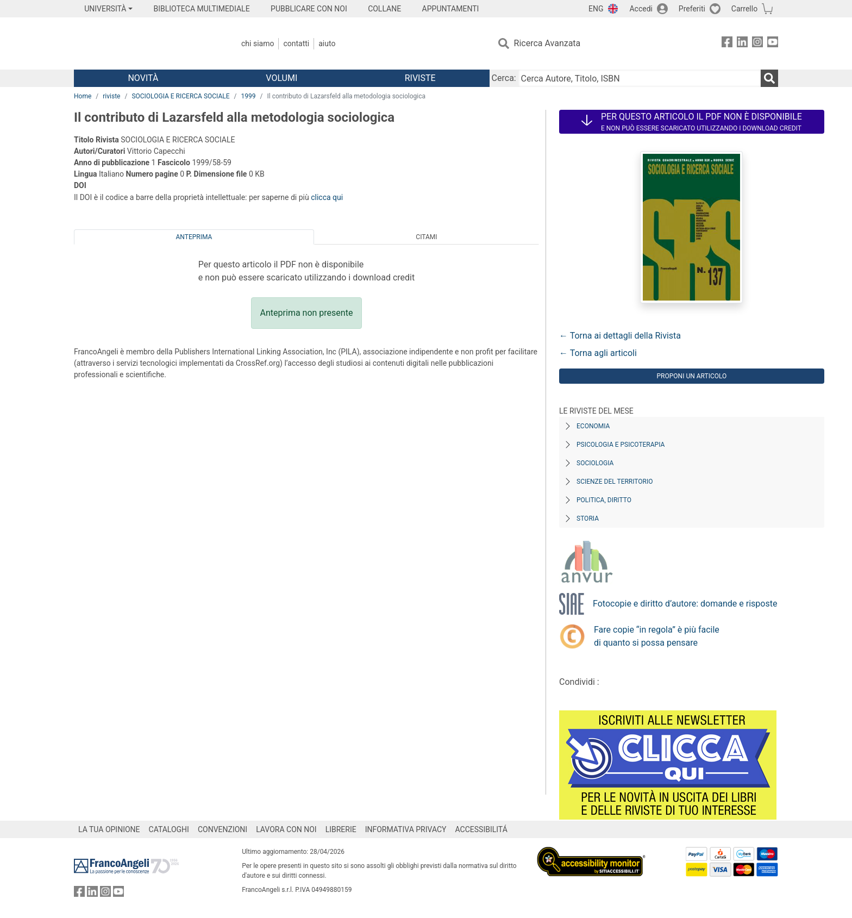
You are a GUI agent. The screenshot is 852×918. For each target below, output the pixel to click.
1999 (248, 96)
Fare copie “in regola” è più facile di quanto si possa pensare (656, 636)
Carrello (744, 8)
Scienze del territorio (615, 481)
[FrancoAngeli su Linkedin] (742, 43)
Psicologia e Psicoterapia (621, 444)
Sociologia (595, 463)
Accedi (641, 8)
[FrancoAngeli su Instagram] (757, 43)
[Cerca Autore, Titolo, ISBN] (639, 78)
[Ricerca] (769, 78)
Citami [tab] (426, 237)
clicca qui (327, 197)
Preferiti (692, 8)
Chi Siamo (257, 43)
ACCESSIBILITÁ (481, 829)
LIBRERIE (340, 829)
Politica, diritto (604, 500)
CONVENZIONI (222, 829)
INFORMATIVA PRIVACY (406, 829)
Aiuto (326, 43)
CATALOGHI (169, 829)
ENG (595, 8)
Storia (588, 518)
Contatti (296, 43)
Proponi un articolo (692, 376)
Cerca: (504, 78)
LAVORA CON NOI (286, 829)
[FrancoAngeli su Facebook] (727, 43)
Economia (593, 426)
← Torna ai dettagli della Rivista (620, 335)
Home (82, 96)
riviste (111, 96)
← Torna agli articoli (598, 353)
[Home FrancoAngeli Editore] (146, 43)
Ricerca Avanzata (547, 43)
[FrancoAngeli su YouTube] (772, 43)
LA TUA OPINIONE (109, 829)
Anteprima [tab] (194, 237)
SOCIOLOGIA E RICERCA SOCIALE (180, 96)
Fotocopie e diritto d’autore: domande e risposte (685, 603)
